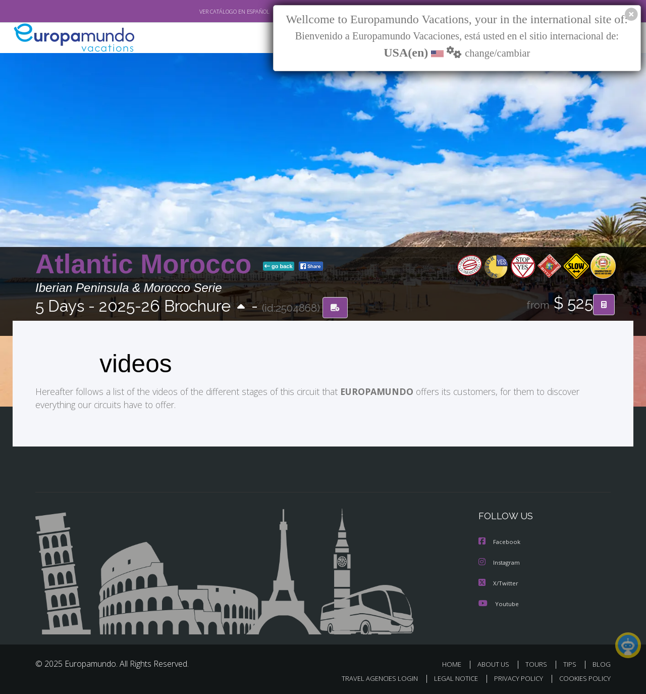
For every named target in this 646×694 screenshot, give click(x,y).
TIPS (571, 663)
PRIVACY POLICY (514, 677)
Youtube (498, 602)
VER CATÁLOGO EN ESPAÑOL (211, 12)
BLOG (602, 663)
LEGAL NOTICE (449, 677)
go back (278, 267)
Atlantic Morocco (147, 264)
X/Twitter (498, 582)
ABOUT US (496, 663)
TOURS (538, 663)
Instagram (500, 562)
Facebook (500, 542)
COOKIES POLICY (583, 677)
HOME (455, 663)
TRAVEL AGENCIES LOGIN (370, 677)
